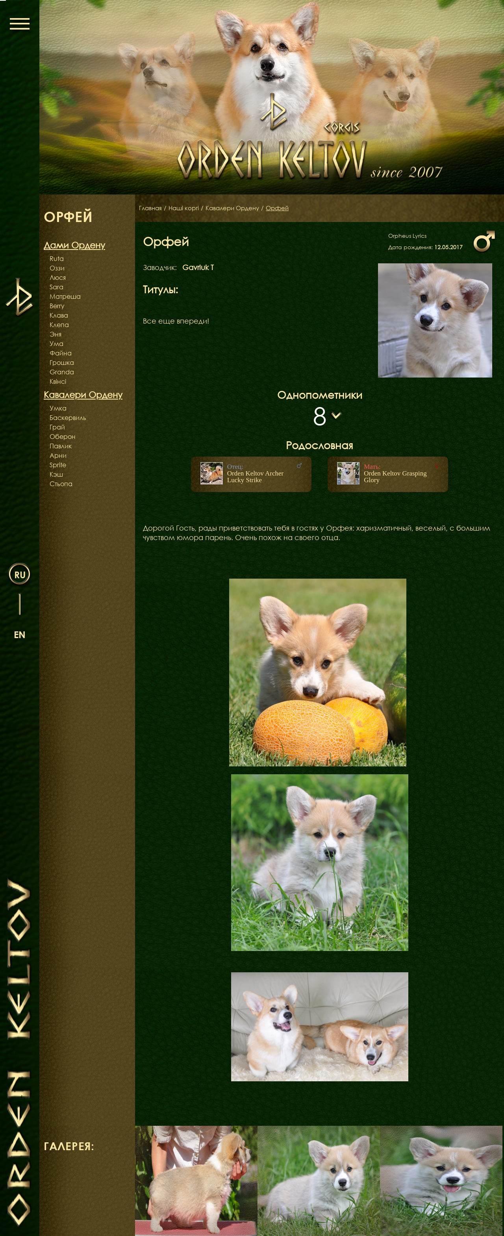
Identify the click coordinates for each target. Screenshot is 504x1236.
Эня (55, 334)
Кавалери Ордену (238, 208)
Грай (57, 427)
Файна (61, 353)
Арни (58, 455)
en (20, 634)
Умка (58, 408)
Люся (58, 277)
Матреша (65, 296)
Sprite (58, 465)
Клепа (59, 325)
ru (20, 574)
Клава (59, 315)
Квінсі (58, 381)
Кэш (56, 474)
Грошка (62, 362)
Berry (57, 306)
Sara (56, 287)
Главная (151, 208)
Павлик (61, 446)
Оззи (57, 268)
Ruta (57, 258)
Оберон (63, 436)
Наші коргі (186, 208)
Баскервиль (68, 417)
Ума (56, 343)
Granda (62, 372)
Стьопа (61, 484)
